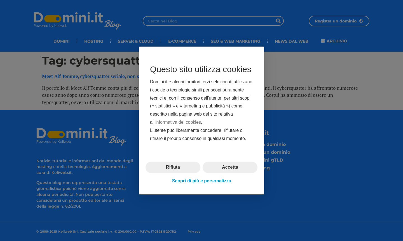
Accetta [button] (230, 167)
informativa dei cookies (178, 122)
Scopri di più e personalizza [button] (201, 180)
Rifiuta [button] (173, 167)
